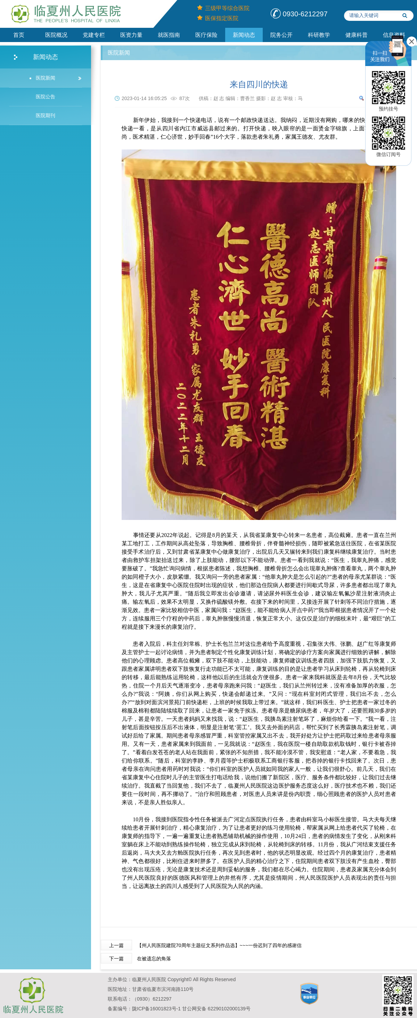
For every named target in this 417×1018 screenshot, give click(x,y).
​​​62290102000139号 (229, 1008)
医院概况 (56, 35)
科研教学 (319, 35)
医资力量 (131, 35)
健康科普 (356, 35)
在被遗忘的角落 (154, 958)
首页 (18, 35)
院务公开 (281, 35)
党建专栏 (94, 35)
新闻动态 (244, 35)
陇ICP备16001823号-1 (156, 1008)
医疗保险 (206, 35)
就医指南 (169, 35)
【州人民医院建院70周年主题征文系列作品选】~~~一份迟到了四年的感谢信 (219, 945)
